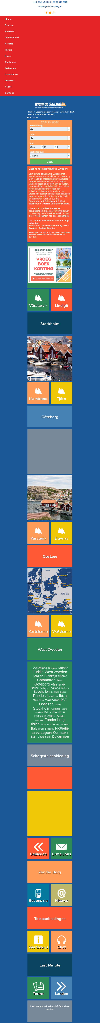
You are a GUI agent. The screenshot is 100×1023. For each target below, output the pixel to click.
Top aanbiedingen (50, 918)
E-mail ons (61, 854)
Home (31, 112)
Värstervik (58, 684)
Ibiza (63, 696)
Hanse (66, 737)
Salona (36, 733)
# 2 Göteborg (48, 201)
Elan (33, 736)
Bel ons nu (38, 900)
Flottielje (62, 728)
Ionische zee (60, 724)
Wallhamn (52, 700)
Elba (43, 724)
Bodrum (52, 668)
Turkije (38, 672)
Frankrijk (50, 676)
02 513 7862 (61, 2)
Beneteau (49, 729)
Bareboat (39, 712)
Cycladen (60, 716)
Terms (38, 993)
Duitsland (55, 692)
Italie (59, 680)
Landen (61, 993)
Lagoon (46, 733)
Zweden (64, 112)
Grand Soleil (44, 736)
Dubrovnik (52, 696)
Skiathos (38, 700)
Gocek (58, 705)
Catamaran (46, 680)
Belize (35, 688)
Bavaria (49, 716)
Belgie (63, 692)
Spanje (62, 676)
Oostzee (46, 225)
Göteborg (57, 225)
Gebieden (38, 854)
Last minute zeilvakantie (47, 112)
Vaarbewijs (38, 947)
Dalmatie (39, 720)
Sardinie (38, 676)
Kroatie (63, 668)
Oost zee (46, 704)
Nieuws (61, 900)
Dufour (57, 736)
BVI (64, 700)
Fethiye (44, 688)
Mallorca (65, 688)
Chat (61, 947)
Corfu (64, 709)
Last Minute (50, 965)
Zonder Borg (50, 872)
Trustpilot (32, 117)
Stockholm (49, 323)
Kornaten (60, 732)
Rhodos (39, 696)
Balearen (37, 728)
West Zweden (50, 649)
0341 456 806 (44, 2)
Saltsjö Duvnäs (47, 228)
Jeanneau (58, 712)
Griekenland (39, 668)
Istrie (49, 724)
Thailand (54, 688)
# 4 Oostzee (44, 203)
